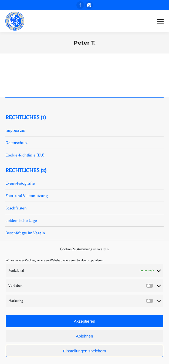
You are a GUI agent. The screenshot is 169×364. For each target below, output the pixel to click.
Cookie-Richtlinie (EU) (25, 155)
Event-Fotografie (20, 183)
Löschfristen (16, 208)
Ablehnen (84, 336)
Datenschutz (16, 142)
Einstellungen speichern (84, 351)
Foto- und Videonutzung (26, 195)
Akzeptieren (84, 321)
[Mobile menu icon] (160, 21)
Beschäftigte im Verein (25, 233)
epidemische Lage (21, 220)
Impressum (15, 130)
